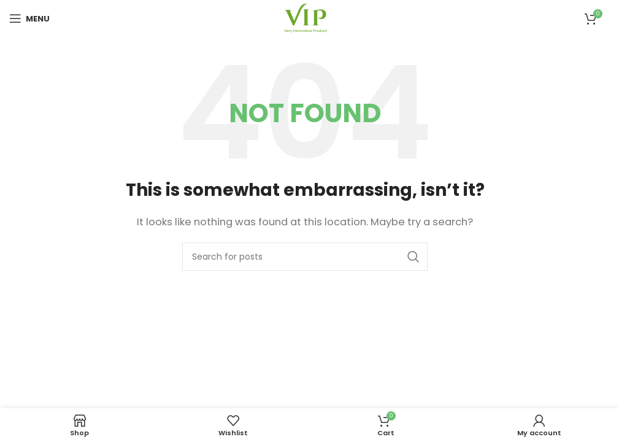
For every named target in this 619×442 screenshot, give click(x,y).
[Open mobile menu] (29, 18)
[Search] (305, 256)
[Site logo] (305, 17)
